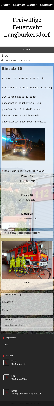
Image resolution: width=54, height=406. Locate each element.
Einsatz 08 (27, 195)
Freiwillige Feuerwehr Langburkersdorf (27, 27)
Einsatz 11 (7, 310)
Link (5, 344)
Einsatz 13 (27, 176)
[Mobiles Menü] (27, 49)
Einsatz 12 (7, 302)
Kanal (27, 282)
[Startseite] (2, 60)
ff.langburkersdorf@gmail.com (26, 393)
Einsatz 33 (27, 214)
